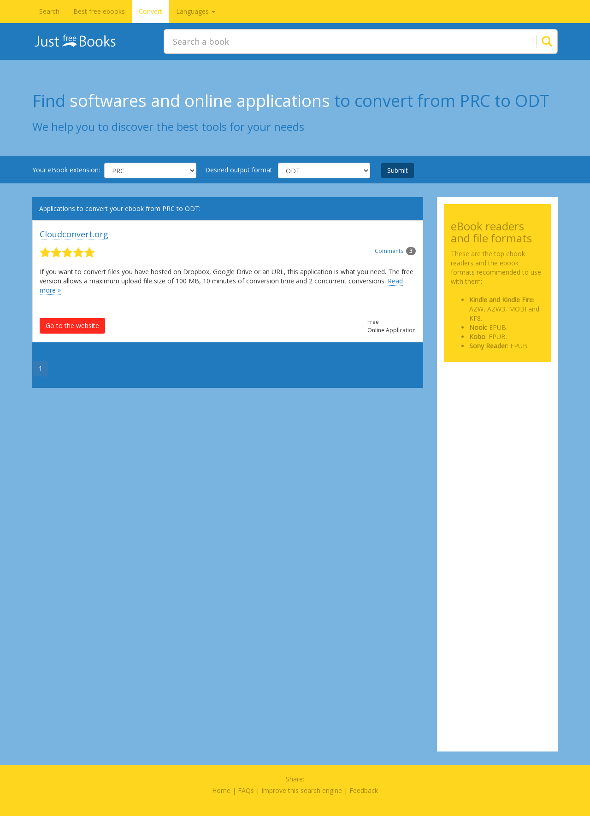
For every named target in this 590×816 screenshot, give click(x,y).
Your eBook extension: (66, 169)
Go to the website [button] (72, 325)
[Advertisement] (497, 415)
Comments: (395, 251)
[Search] (536, 41)
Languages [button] (195, 11)
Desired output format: (239, 169)
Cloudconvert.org (74, 234)
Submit (397, 170)
